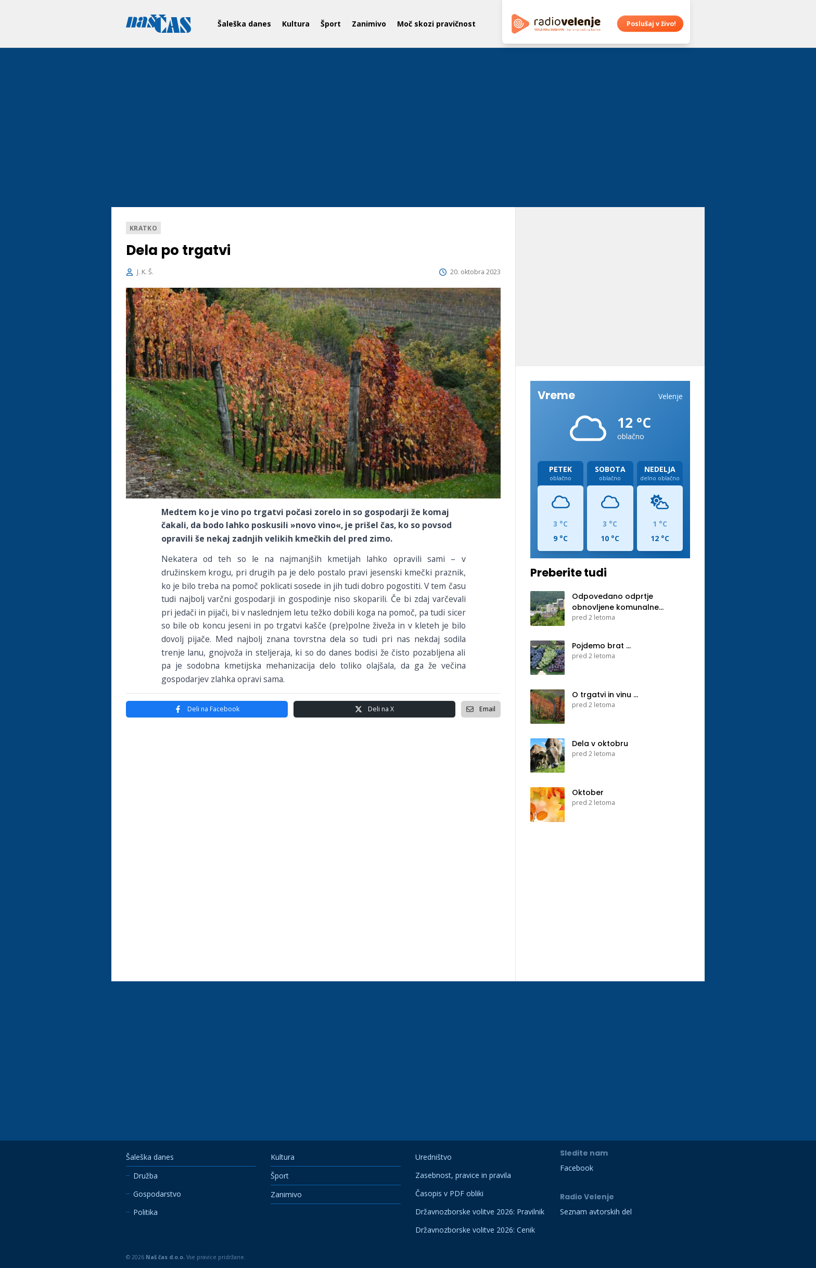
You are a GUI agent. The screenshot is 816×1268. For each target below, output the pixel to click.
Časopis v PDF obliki (449, 1193)
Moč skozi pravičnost (436, 24)
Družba (145, 1176)
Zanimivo (369, 24)
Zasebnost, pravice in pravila (463, 1175)
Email (480, 709)
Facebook (206, 709)
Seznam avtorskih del (596, 1211)
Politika (145, 1212)
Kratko (143, 227)
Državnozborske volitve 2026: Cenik (475, 1230)
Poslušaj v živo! (651, 23)
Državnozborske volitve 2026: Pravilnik (479, 1211)
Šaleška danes (244, 24)
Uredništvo (433, 1157)
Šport (331, 24)
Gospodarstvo (157, 1194)
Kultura (296, 24)
